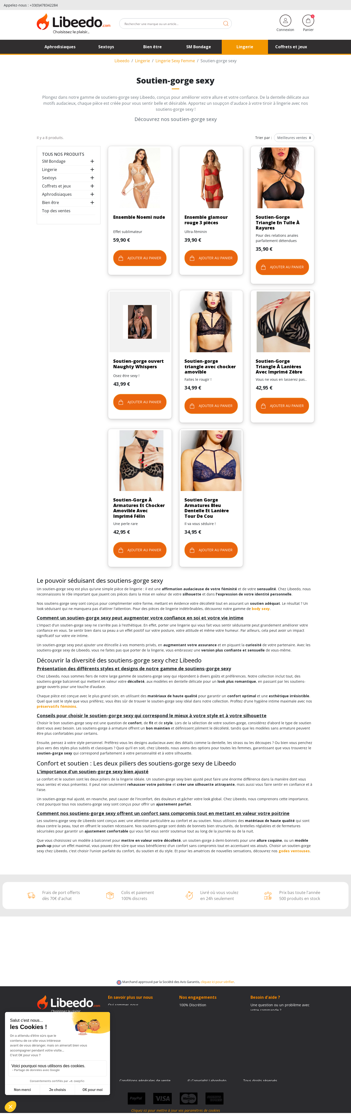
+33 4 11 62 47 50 (268, 1015)
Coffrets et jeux (56, 186)
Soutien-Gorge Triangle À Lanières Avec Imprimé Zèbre (279, 366)
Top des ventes (56, 211)
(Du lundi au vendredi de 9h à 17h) (279, 1020)
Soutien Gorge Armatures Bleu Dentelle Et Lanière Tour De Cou (206, 508)
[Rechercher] (175, 23)
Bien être (50, 202)
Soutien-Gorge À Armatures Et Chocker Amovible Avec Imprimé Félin (139, 508)
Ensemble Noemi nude (139, 217)
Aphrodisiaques (57, 194)
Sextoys (49, 177)
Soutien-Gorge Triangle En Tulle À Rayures (278, 222)
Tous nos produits (63, 154)
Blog (111, 1020)
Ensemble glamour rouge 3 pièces (206, 220)
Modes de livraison (195, 1010)
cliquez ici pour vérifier (217, 982)
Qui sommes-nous (123, 1004)
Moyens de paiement (196, 1020)
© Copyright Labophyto (207, 1080)
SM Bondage (54, 161)
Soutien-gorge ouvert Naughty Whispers (138, 364)
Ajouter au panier (139, 258)
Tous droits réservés (260, 1080)
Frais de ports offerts (196, 1015)
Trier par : (263, 137)
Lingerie (49, 169)
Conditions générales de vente (145, 1080)
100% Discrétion (192, 1004)
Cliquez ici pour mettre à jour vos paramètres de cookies (175, 1112)
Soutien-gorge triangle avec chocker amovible (210, 366)
